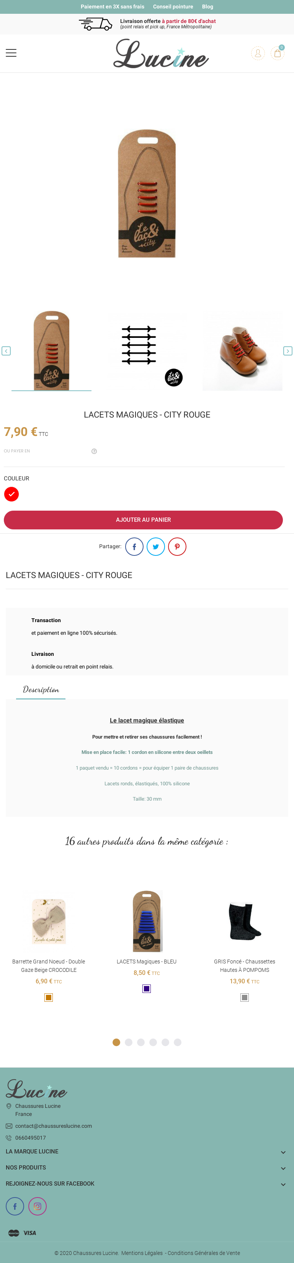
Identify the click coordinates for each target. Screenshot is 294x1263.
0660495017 (30, 1138)
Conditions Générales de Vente (204, 1253)
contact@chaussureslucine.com (53, 1126)
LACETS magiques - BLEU (146, 961)
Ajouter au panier (143, 519)
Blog (207, 6)
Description (41, 689)
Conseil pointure (173, 6)
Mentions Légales (142, 1253)
